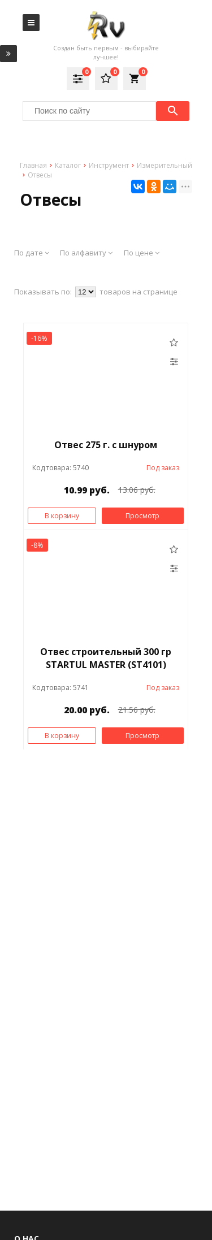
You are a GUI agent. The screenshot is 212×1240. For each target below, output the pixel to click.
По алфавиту (86, 253)
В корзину (62, 516)
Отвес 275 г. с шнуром (105, 445)
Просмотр (142, 516)
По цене (141, 253)
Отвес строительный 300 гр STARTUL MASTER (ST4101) (105, 658)
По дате (31, 253)
